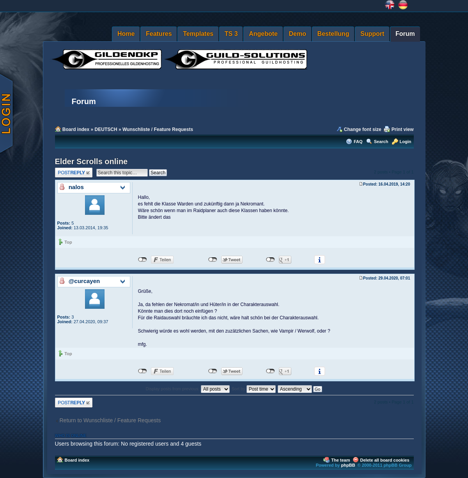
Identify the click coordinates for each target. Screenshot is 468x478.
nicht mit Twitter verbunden (212, 259)
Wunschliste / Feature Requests (157, 129)
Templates (198, 33)
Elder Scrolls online (91, 161)
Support (372, 33)
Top (68, 242)
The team (340, 460)
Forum (405, 33)
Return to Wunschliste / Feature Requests (110, 420)
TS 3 (231, 33)
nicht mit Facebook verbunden (142, 259)
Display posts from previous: (188, 388)
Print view (403, 129)
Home (126, 33)
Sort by (254, 388)
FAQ (358, 141)
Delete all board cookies (385, 460)
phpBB (348, 465)
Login (405, 141)
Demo (297, 33)
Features (159, 33)
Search (381, 141)
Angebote (263, 33)
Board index (75, 129)
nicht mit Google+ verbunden (270, 259)
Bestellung (333, 33)
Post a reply (73, 172)
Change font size (362, 129)
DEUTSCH (106, 129)
